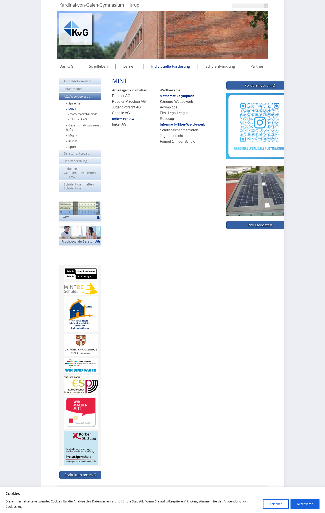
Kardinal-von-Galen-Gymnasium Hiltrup (99, 5)
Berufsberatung (75, 161)
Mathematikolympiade (177, 96)
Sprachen (75, 103)
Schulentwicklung (220, 66)
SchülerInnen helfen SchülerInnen (79, 186)
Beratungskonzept (77, 153)
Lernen (129, 66)
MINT (72, 109)
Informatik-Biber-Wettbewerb (182, 124)
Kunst (72, 141)
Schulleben (98, 66)
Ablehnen (275, 504)
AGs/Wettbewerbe (77, 96)
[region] (162, 500)
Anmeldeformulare (78, 81)
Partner (257, 66)
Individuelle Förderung (170, 66)
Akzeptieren (305, 504)
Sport (72, 147)
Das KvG (66, 66)
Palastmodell (73, 89)
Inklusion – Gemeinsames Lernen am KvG (80, 173)
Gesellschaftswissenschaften (83, 127)
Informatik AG (123, 119)
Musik (72, 135)
